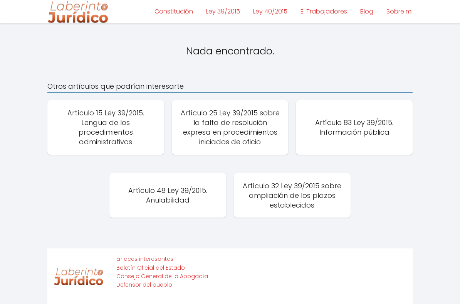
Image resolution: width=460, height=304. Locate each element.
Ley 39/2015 (223, 11)
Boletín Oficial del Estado (150, 268)
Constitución (173, 11)
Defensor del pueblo (144, 285)
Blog (366, 11)
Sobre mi (399, 11)
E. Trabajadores (324, 11)
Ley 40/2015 (270, 11)
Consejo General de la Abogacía (162, 276)
